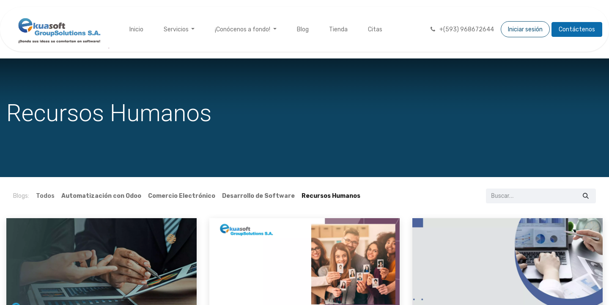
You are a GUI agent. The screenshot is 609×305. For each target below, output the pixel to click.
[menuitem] (136, 29)
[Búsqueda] (586, 196)
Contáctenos (577, 29)
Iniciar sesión (525, 29)
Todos (45, 196)
